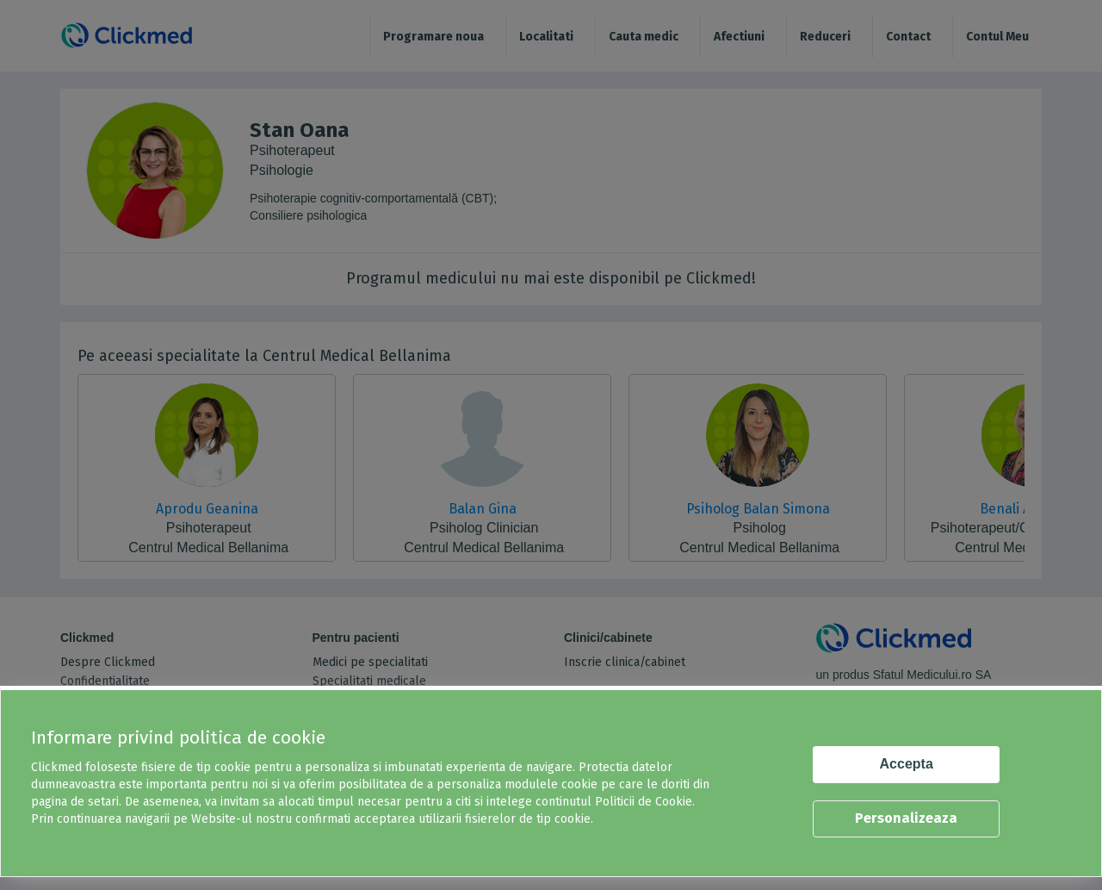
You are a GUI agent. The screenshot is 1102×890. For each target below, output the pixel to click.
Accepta (906, 763)
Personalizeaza (906, 818)
